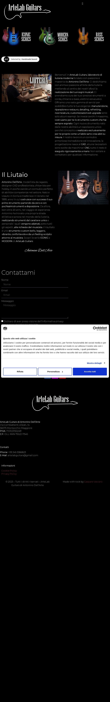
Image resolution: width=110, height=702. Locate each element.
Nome (4, 280)
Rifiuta (20, 371)
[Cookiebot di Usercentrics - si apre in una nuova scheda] (95, 328)
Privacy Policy (9, 474)
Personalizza (55, 371)
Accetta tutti (90, 371)
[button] (82, 3)
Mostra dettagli (94, 363)
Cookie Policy (9, 470)
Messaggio (7, 301)
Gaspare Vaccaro (93, 481)
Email (4, 290)
